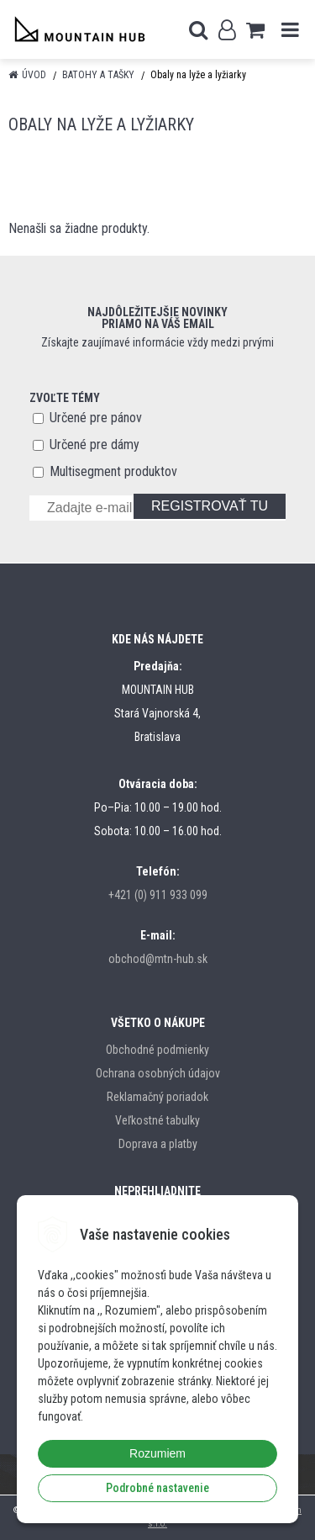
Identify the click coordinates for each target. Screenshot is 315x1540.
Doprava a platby (157, 1144)
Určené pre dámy (94, 444)
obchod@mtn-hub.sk (157, 959)
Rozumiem (157, 1453)
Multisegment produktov (113, 471)
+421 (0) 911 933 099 (157, 895)
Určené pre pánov (96, 418)
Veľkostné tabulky (157, 1120)
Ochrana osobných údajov (158, 1073)
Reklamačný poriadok (157, 1096)
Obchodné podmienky (157, 1049)
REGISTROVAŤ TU (209, 506)
